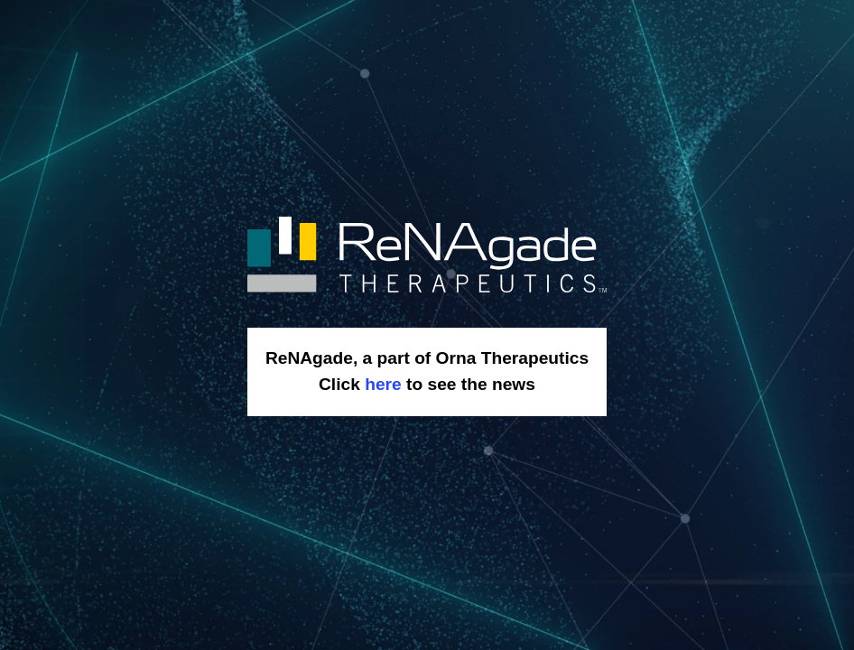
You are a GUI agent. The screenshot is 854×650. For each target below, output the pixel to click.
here (383, 384)
